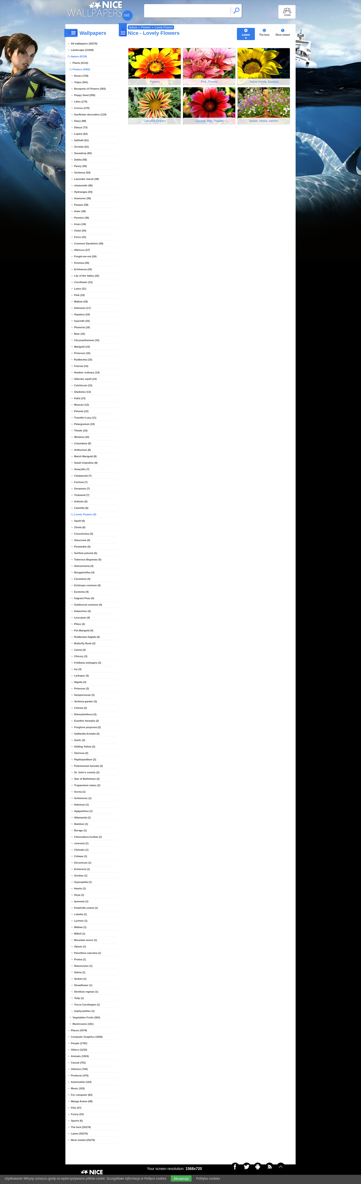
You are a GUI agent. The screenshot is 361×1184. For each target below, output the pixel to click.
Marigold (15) (82, 346)
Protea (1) (80, 959)
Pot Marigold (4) (83, 630)
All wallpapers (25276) (84, 43)
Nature (133, 27)
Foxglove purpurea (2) (87, 727)
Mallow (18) (81, 301)
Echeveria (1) (82, 869)
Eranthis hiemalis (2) (86, 720)
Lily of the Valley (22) (86, 275)
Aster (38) (80, 211)
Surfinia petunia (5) (85, 553)
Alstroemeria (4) (83, 566)
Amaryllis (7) (81, 469)
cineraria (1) (81, 843)
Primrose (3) (81, 688)
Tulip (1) (79, 998)
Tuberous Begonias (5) (87, 559)
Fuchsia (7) (80, 482)
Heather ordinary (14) (87, 372)
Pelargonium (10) (84, 424)
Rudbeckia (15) (83, 359)
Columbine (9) (82, 443)
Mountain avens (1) (85, 940)
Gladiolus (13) (82, 391)
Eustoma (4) (81, 591)
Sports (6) (77, 1120)
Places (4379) (79, 1030)
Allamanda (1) (82, 817)
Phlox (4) (79, 624)
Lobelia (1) (80, 914)
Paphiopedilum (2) (85, 759)
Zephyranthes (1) (84, 1011)
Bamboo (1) (81, 824)
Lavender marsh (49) (86, 179)
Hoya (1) (79, 895)
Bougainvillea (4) (84, 572)
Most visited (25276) (83, 1140)
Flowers (146, 27)
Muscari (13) (81, 404)
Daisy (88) (80, 121)
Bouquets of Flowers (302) (90, 88)
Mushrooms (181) (83, 1024)
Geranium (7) (82, 488)
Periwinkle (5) (82, 546)
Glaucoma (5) (82, 540)
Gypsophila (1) (83, 882)
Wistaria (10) (81, 437)
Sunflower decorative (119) (90, 114)
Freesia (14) (81, 366)
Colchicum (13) (83, 385)
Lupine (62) (81, 133)
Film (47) (76, 1107)
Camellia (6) (81, 508)
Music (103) (78, 1088)
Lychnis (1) (80, 920)
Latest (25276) (79, 1133)
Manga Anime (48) (82, 1101)
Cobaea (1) (80, 856)
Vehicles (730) (79, 1069)
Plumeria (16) (82, 327)
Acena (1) (80, 791)
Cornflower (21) (83, 282)
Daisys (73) (80, 127)
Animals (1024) (80, 1056)
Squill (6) (79, 520)
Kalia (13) (79, 398)
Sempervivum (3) (84, 695)
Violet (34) (80, 230)
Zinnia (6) (79, 527)
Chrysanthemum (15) (86, 340)
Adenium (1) (81, 804)
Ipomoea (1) (81, 901)
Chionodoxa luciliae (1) (88, 836)
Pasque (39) (81, 204)
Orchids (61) (81, 146)
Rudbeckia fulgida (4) (87, 637)
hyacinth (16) (82, 320)
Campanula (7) (83, 475)
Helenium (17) (82, 308)
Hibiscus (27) (82, 250)
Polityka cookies (208, 1178)
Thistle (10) (80, 430)
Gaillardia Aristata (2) (86, 733)
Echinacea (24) (83, 269)
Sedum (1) (80, 978)
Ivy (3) (78, 669)
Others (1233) (79, 1049)
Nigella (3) (80, 682)
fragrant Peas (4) (84, 598)
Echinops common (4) (87, 585)
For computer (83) (82, 1094)
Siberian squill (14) (85, 379)
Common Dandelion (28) (88, 243)
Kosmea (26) (81, 262)
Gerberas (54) (82, 172)
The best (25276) (81, 1127)
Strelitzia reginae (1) (86, 991)
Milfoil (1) (79, 933)
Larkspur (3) (81, 675)
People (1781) (79, 1043)
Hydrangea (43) (83, 191)
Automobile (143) (81, 1082)
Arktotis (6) (80, 501)
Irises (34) (80, 224)
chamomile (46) (83, 185)
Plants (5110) (80, 63)
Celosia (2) (80, 707)
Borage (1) (80, 830)
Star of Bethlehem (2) (87, 778)
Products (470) (79, 1075)
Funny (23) (77, 1114)
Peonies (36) (81, 217)
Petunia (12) (81, 411)
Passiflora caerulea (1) (87, 953)
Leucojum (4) (82, 617)
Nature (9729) (79, 56)
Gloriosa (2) (81, 753)
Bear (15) (79, 333)
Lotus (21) (80, 288)
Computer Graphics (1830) (87, 1036)
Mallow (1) (80, 927)
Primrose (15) (82, 353)
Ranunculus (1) (83, 965)
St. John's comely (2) (86, 772)
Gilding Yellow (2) (84, 746)
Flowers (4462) (81, 69)
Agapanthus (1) (83, 811)
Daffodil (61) (81, 140)
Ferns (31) (80, 237)
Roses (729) (81, 75)
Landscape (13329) (82, 50)
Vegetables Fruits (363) (86, 1017)
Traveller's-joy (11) (85, 417)
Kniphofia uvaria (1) (86, 907)
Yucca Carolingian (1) (87, 1004)
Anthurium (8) (82, 449)
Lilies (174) (80, 101)
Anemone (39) (82, 198)
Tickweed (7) (81, 495)
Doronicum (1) (82, 862)
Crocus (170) (82, 108)
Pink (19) (79, 295)
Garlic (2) (79, 740)
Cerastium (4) (82, 578)
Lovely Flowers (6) (85, 514)
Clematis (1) (81, 849)
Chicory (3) (80, 656)
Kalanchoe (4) (82, 611)
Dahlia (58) (80, 159)
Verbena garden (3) (85, 701)
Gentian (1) (80, 875)
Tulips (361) (81, 82)
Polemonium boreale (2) (88, 766)
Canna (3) (80, 649)
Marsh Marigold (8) (85, 456)
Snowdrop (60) (83, 153)
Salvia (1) (79, 972)
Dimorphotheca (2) (85, 714)
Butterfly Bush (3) (84, 643)
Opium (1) (80, 946)
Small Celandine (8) (85, 462)
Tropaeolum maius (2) (87, 785)
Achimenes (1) (82, 798)
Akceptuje (181, 1178)
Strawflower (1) (83, 985)
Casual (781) (78, 1062)
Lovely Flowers (163, 27)
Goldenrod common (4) (88, 604)
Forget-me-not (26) (85, 256)
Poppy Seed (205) (84, 95)
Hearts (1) (80, 888)
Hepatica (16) (82, 314)
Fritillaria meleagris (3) (87, 662)
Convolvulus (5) (83, 533)
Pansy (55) (80, 166)
